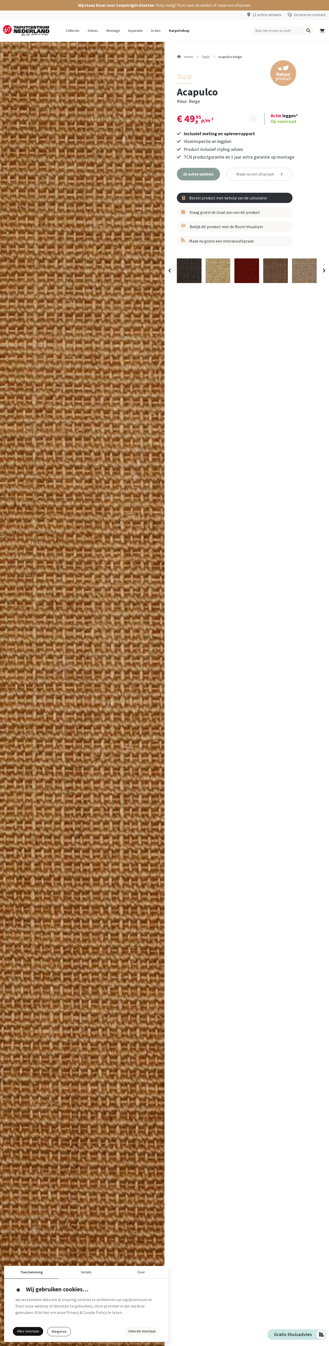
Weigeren (59, 1331)
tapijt (206, 56)
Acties (156, 30)
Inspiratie (135, 30)
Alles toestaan (28, 1331)
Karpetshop (179, 30)
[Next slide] (324, 271)
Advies (93, 30)
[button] (164, 5)
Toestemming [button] (31, 1272)
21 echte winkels (266, 14)
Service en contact (310, 14)
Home (185, 56)
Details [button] (86, 1272)
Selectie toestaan (142, 1331)
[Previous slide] (170, 271)
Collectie (72, 30)
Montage (113, 30)
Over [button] (141, 1272)
